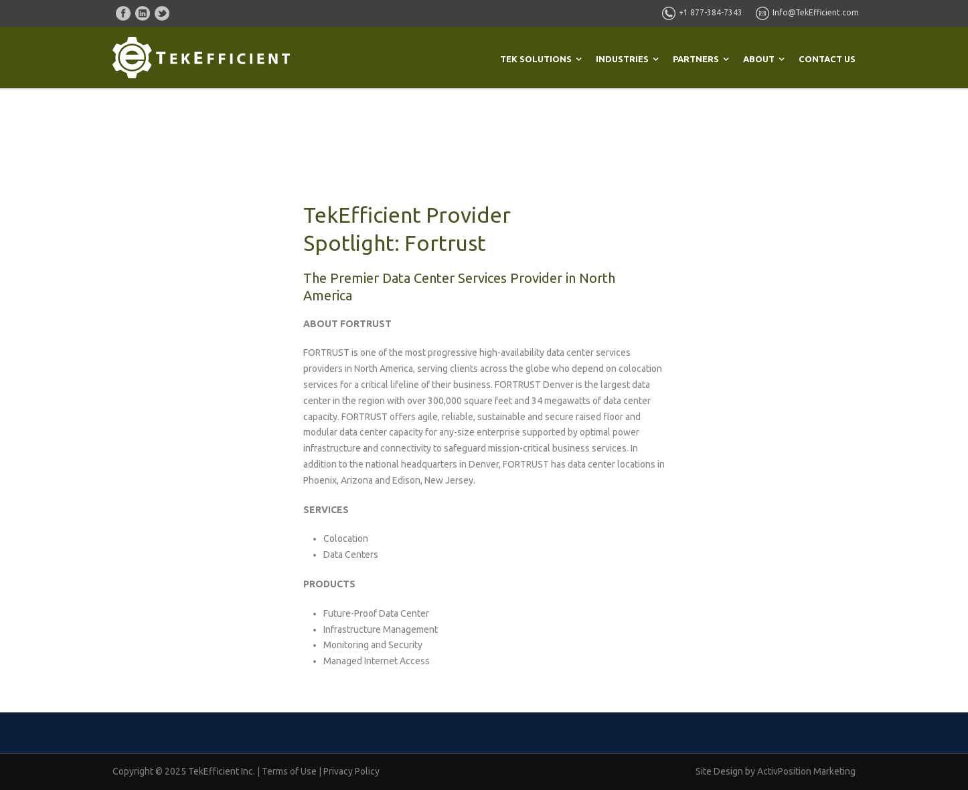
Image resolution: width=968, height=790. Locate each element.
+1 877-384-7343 (710, 12)
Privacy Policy (351, 771)
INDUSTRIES (622, 59)
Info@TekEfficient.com (816, 12)
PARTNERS (696, 59)
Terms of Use (289, 771)
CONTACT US (827, 59)
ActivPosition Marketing (806, 771)
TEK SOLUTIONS (536, 59)
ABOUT (759, 59)
